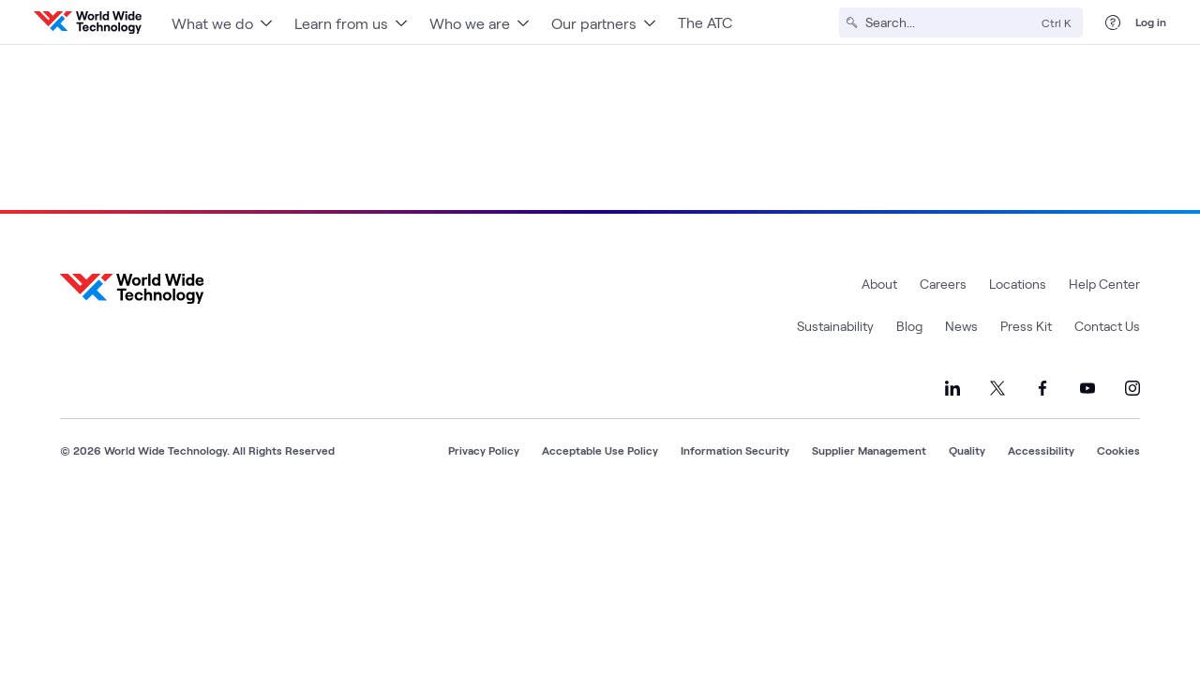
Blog (909, 326)
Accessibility (1041, 450)
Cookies (1118, 450)
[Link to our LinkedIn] (952, 388)
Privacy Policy (483, 450)
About (879, 284)
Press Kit (1026, 326)
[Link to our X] (997, 388)
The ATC (705, 22)
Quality (967, 450)
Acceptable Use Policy (600, 450)
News (961, 326)
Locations (1017, 284)
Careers (943, 284)
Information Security (735, 450)
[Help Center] (1112, 22)
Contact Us (1107, 326)
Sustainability (835, 326)
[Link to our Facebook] (1042, 388)
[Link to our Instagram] (1132, 388)
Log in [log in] (1150, 21)
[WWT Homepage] (88, 22)
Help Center (1104, 284)
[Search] (950, 22)
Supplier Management (869, 450)
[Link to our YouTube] (1087, 388)
